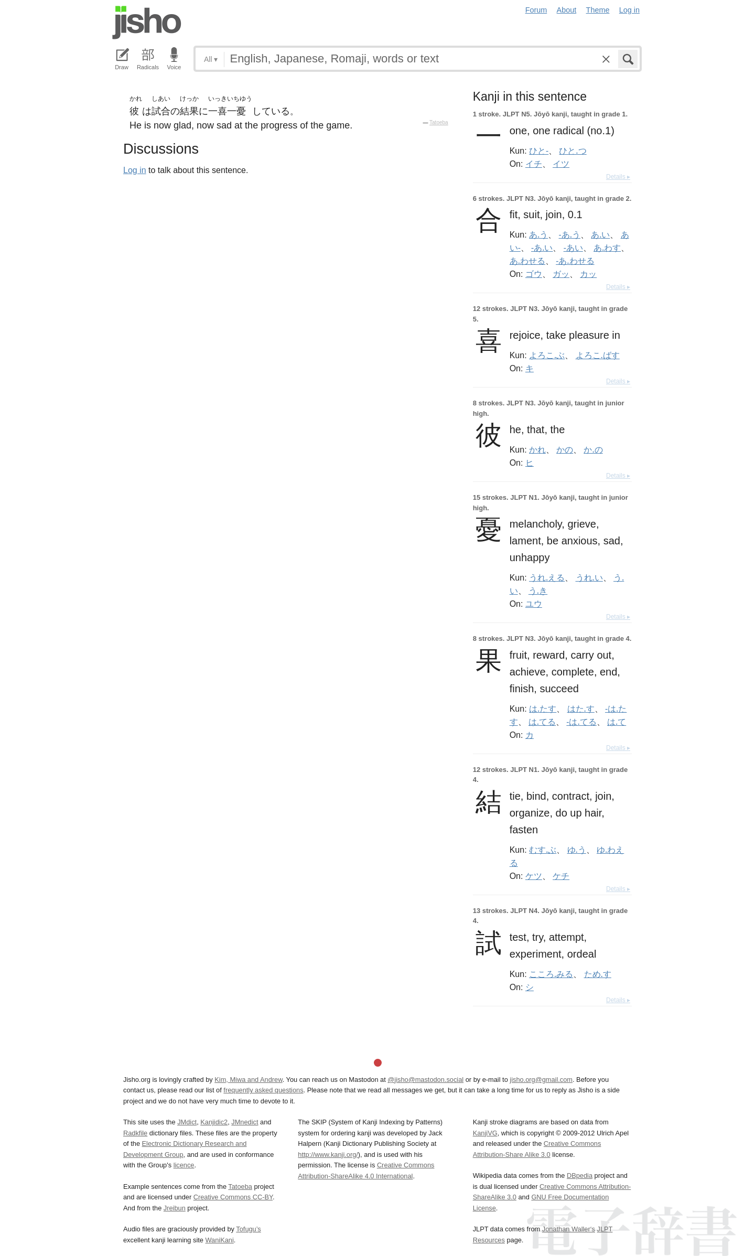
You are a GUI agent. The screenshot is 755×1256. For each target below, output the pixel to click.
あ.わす (607, 247)
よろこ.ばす (598, 355)
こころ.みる (551, 974)
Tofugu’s (248, 1229)
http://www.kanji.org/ (328, 1154)
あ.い (600, 234)
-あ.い (542, 247)
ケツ (533, 876)
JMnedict (244, 1122)
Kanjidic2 (214, 1122)
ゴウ (533, 274)
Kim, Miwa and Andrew (248, 1079)
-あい (573, 247)
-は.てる (581, 721)
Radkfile (135, 1133)
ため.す (597, 974)
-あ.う (569, 234)
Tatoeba (438, 122)
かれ (537, 449)
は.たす (542, 708)
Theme (598, 10)
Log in (629, 10)
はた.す (581, 708)
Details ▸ (618, 176)
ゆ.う (576, 849)
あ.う (538, 234)
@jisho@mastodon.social (425, 1079)
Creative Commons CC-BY (233, 1197)
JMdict (187, 1122)
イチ (533, 163)
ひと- (538, 150)
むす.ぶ (542, 849)
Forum (536, 10)
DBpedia (579, 1175)
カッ (588, 274)
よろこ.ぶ (547, 355)
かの (564, 449)
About (567, 10)
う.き (537, 590)
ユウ (533, 603)
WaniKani (220, 1240)
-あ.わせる (575, 260)
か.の (593, 449)
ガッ (561, 274)
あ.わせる (527, 260)
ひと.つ (572, 150)
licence (184, 1165)
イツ (561, 163)
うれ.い (589, 577)
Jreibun (175, 1208)
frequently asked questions (263, 1090)
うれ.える (547, 577)
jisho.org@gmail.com (541, 1079)
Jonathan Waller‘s (568, 1229)
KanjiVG (485, 1133)
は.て (616, 721)
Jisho (146, 22)
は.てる (542, 721)
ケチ (561, 876)
